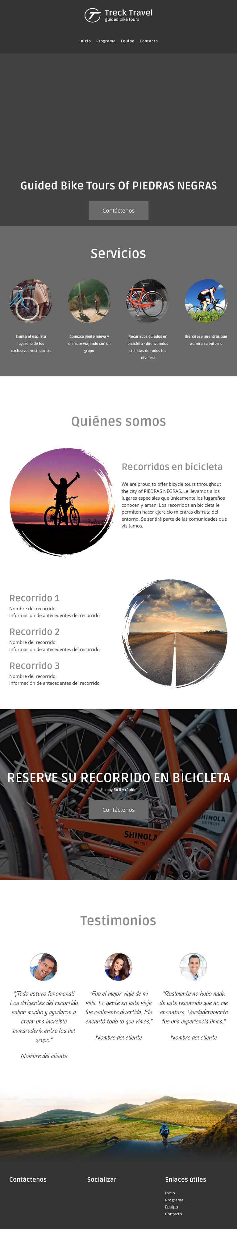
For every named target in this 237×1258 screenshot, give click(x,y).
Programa (174, 1200)
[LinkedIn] (110, 1195)
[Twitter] (101, 1195)
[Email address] (32, 1195)
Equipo (171, 1206)
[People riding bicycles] (118, 112)
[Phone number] (23, 1195)
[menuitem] (85, 41)
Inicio (170, 1193)
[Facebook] (92, 1195)
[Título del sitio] (118, 15)
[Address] (14, 1195)
